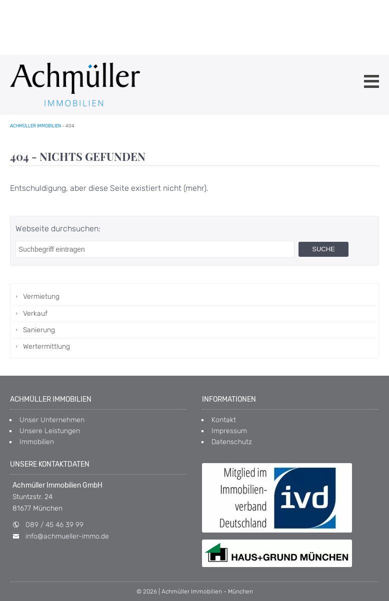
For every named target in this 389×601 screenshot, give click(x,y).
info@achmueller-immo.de (67, 536)
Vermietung (41, 296)
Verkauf (35, 313)
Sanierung (39, 330)
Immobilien (37, 442)
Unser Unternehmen (52, 420)
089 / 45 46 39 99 (55, 525)
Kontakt (224, 420)
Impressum (229, 431)
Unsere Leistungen (50, 431)
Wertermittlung (46, 346)
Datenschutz (232, 442)
